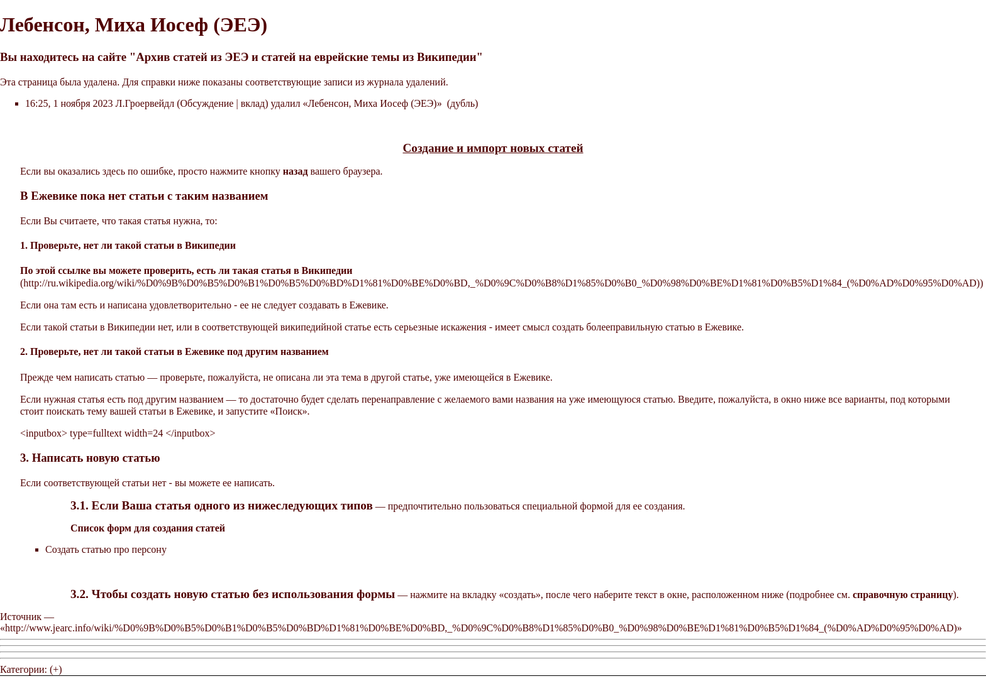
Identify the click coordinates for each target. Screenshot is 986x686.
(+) (56, 669)
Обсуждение (207, 103)
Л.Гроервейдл (145, 103)
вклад (253, 103)
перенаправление (398, 399)
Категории (22, 669)
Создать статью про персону (106, 549)
